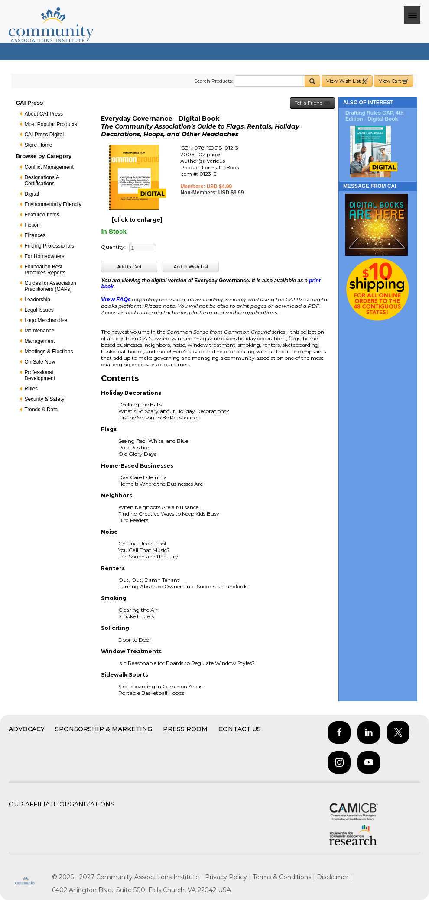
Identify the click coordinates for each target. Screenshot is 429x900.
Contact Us (239, 729)
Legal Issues (38, 310)
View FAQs (115, 299)
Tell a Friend (312, 103)
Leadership (37, 300)
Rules (31, 389)
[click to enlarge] (137, 219)
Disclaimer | (334, 877)
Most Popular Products (50, 124)
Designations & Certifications (41, 180)
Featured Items (41, 215)
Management (39, 341)
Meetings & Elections (48, 351)
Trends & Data (41, 409)
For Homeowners (44, 256)
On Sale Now (39, 362)
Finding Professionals (49, 246)
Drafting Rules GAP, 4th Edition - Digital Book (374, 116)
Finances (35, 235)
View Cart (393, 81)
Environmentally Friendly (52, 204)
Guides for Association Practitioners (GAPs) (50, 286)
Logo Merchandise (45, 320)
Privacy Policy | (229, 877)
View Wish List (347, 81)
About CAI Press (43, 114)
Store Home (38, 145)
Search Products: (213, 81)
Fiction (31, 225)
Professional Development (39, 375)
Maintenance (39, 331)
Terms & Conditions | (285, 877)
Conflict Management (48, 167)
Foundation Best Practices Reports (44, 270)
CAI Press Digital (44, 135)
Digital (31, 194)
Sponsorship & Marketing (103, 729)
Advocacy (27, 729)
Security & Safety (44, 399)
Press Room (185, 729)
